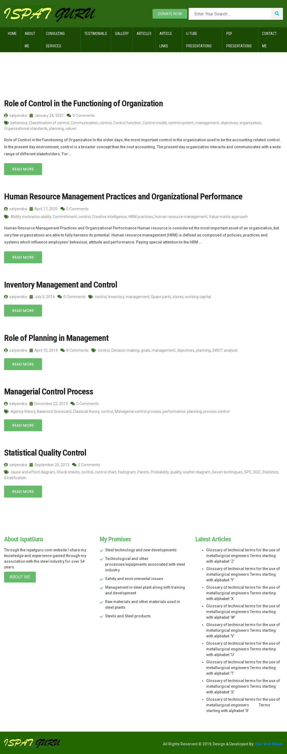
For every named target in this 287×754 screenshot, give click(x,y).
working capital (198, 297)
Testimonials (95, 33)
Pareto (143, 472)
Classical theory (86, 411)
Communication (84, 123)
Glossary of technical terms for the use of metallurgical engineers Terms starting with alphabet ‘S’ (243, 686)
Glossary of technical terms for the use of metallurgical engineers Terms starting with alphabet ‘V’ (243, 630)
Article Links (165, 39)
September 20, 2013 (49, 465)
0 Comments (81, 115)
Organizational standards (25, 128)
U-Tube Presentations (199, 39)
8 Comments (74, 350)
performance (174, 411)
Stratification (15, 478)
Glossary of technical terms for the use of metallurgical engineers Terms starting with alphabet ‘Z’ (243, 556)
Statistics (270, 472)
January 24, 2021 (47, 115)
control (106, 123)
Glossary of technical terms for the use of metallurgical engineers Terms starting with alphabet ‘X (243, 593)
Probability (160, 472)
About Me (30, 39)
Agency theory (23, 411)
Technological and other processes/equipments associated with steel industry (145, 564)
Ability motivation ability (31, 217)
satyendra (15, 115)
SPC (247, 472)
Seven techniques (227, 472)
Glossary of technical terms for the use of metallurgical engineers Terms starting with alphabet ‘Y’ (243, 574)
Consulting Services (55, 39)
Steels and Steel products (128, 616)
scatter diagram (196, 472)
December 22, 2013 (49, 403)
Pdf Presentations (239, 39)
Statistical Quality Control (45, 452)
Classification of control (49, 123)
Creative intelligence (109, 217)
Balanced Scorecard (54, 411)
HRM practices (140, 217)
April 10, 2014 (44, 350)
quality (175, 472)
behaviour (19, 123)
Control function (127, 123)
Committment (65, 217)
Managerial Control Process (48, 391)
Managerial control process (138, 411)
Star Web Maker (268, 744)
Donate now (170, 14)
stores (178, 297)
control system (181, 123)
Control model (155, 123)
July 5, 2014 (42, 297)
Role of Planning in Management (56, 338)
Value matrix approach (228, 217)
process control (216, 411)
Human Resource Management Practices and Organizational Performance (123, 196)
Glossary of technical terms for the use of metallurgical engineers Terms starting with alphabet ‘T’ (243, 668)
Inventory (116, 297)
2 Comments (86, 465)
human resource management (181, 217)
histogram (127, 472)
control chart (106, 472)
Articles (144, 33)
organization (250, 123)
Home (12, 33)
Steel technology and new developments (141, 550)
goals (145, 350)
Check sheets (68, 472)
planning (56, 128)
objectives (229, 123)
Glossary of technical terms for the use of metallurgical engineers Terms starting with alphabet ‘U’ (243, 649)
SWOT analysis (225, 350)
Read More (23, 169)
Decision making (125, 350)
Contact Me (269, 39)
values (70, 128)
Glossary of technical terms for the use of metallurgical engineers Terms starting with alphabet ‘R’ (243, 705)
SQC (257, 472)
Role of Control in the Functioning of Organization (83, 103)
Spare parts (161, 297)
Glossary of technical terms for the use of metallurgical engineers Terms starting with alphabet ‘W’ (243, 612)
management (207, 123)
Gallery (122, 33)
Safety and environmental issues (134, 579)
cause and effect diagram (33, 472)
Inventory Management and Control (60, 284)
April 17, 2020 (44, 209)
